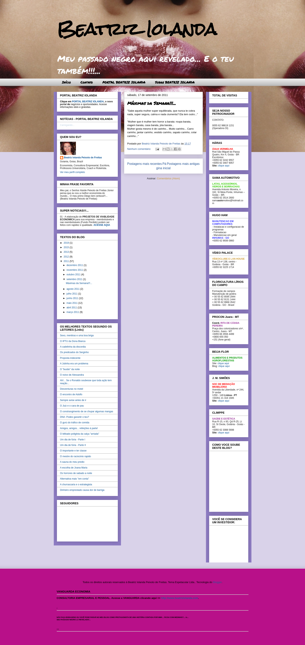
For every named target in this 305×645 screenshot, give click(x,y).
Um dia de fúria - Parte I (72, 439)
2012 (67, 256)
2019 (67, 242)
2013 (67, 252)
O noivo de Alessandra (72, 374)
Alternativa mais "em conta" (74, 478)
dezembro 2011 (75, 265)
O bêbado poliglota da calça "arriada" (79, 433)
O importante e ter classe (73, 450)
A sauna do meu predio (72, 462)
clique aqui (223, 165)
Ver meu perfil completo (72, 172)
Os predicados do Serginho (74, 352)
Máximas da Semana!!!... (151, 103)
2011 (67, 261)
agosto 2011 (73, 289)
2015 (67, 247)
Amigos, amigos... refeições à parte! (79, 428)
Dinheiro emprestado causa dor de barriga (82, 490)
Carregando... (67, 125)
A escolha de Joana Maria (73, 467)
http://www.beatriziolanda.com (179, 598)
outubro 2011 (73, 274)
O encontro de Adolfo (71, 394)
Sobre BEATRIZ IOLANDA (175, 82)
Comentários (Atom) (168, 178)
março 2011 (73, 312)
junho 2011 (72, 298)
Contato (86, 82)
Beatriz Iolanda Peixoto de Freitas (83, 157)
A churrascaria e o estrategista (76, 484)
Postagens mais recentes (144, 163)
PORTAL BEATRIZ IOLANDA (123, 82)
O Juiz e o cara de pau (72, 405)
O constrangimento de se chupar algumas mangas (86, 411)
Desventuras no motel (71, 389)
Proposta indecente (70, 358)
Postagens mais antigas (183, 163)
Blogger (217, 582)
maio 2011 (72, 303)
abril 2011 (71, 307)
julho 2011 (72, 293)
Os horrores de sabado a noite (76, 473)
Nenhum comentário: (139, 148)
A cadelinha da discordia (73, 346)
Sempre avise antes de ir (73, 400)
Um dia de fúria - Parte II (73, 445)
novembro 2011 (75, 270)
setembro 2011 (74, 279)
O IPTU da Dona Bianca (73, 341)
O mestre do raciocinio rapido (75, 456)
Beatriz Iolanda (137, 29)
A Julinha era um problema (74, 363)
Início (66, 82)
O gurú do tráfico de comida (74, 422)
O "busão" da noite (70, 369)
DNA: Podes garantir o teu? (74, 417)
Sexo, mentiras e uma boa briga (77, 335)
